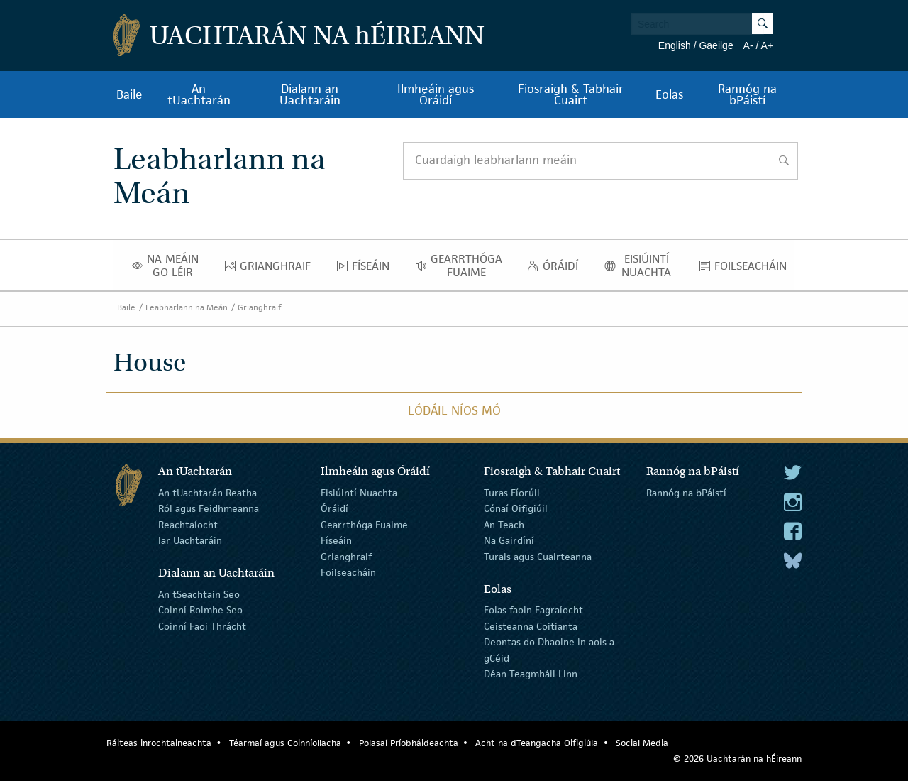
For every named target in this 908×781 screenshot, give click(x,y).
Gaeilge (716, 45)
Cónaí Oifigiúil (516, 508)
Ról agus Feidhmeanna (208, 508)
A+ (766, 45)
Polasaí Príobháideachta (408, 743)
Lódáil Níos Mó (454, 410)
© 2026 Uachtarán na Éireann (737, 759)
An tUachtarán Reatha (207, 492)
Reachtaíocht (188, 524)
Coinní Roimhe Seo (200, 610)
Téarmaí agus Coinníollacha (285, 743)
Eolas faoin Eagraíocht (533, 610)
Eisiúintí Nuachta (642, 265)
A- (748, 45)
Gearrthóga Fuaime (463, 265)
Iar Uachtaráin (190, 540)
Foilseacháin (746, 269)
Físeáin (367, 269)
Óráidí (556, 269)
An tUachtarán (199, 94)
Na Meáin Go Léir (169, 265)
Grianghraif (272, 269)
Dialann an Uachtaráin (309, 94)
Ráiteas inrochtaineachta (158, 743)
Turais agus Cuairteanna (538, 556)
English (674, 45)
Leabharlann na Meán (186, 307)
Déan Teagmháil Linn (530, 673)
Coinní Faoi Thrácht (202, 626)
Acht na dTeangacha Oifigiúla (536, 743)
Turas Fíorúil (512, 492)
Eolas (669, 94)
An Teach (504, 524)
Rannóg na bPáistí (747, 94)
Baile (129, 94)
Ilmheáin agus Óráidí (435, 94)
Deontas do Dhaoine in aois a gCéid (549, 649)
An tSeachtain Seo (199, 594)
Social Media (642, 743)
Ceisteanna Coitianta (530, 626)
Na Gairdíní (509, 540)
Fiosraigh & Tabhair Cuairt (571, 94)
